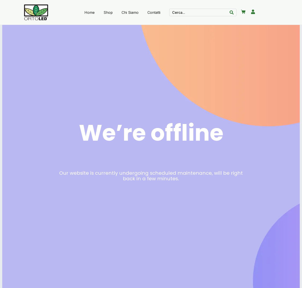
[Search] (231, 12)
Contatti (153, 12)
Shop (108, 12)
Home (89, 12)
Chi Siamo (130, 12)
